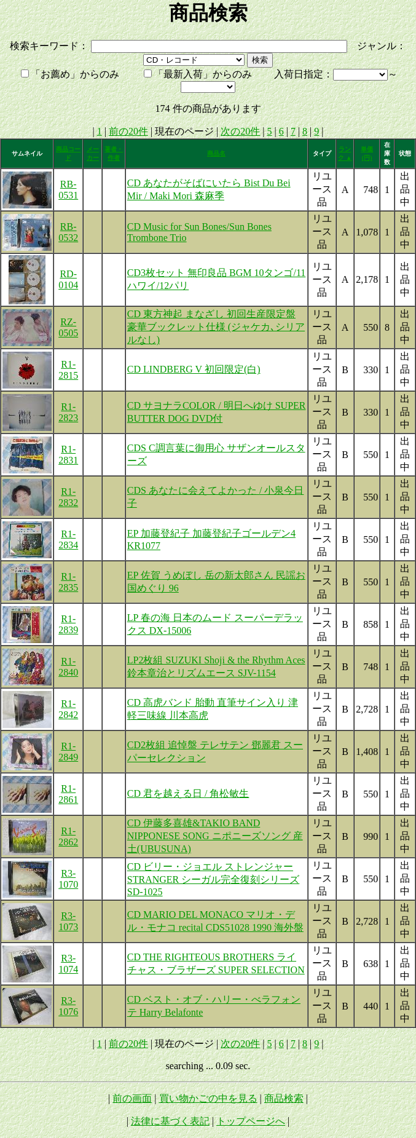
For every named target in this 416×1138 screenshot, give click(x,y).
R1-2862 (68, 836)
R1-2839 (68, 624)
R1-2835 (68, 582)
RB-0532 (68, 232)
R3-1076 (68, 1006)
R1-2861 (68, 794)
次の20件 (240, 131)
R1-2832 (68, 497)
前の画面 (132, 1098)
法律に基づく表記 (170, 1121)
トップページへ (250, 1121)
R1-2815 (68, 370)
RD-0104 (68, 279)
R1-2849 (68, 751)
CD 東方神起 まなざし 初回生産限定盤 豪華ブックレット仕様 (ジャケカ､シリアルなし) (216, 327)
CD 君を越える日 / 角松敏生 (188, 793)
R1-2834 (68, 539)
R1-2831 (68, 454)
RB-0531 (68, 189)
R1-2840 (68, 667)
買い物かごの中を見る (208, 1098)
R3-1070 (68, 879)
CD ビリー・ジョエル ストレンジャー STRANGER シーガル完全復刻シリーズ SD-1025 (213, 879)
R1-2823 (68, 412)
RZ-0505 (68, 327)
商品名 (216, 153)
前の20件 (128, 131)
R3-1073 (68, 921)
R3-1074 (68, 963)
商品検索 (284, 1098)
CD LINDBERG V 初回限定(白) (194, 369)
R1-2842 (68, 709)
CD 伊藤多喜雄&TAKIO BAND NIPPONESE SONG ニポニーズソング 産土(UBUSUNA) (215, 836)
